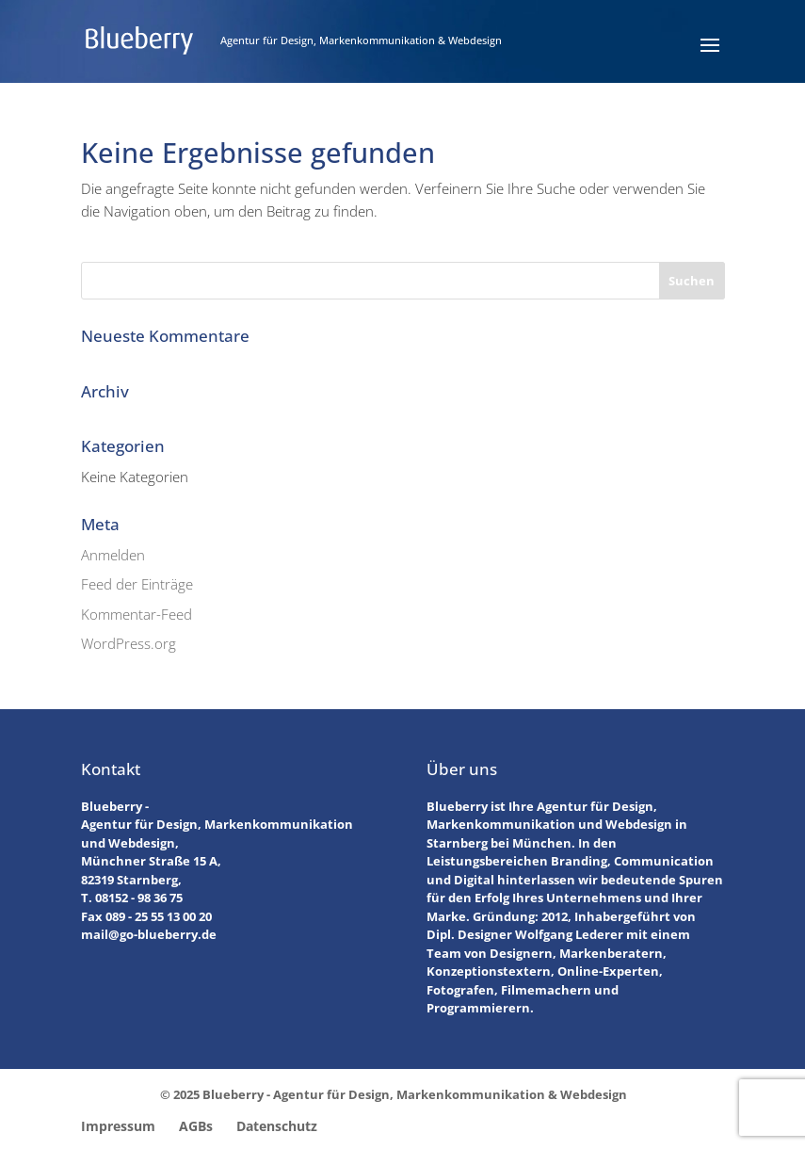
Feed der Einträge (137, 583)
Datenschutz (276, 1126)
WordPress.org (128, 643)
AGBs (196, 1126)
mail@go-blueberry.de (149, 934)
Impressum (118, 1126)
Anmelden (113, 554)
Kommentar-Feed (136, 614)
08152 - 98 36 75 (139, 897)
